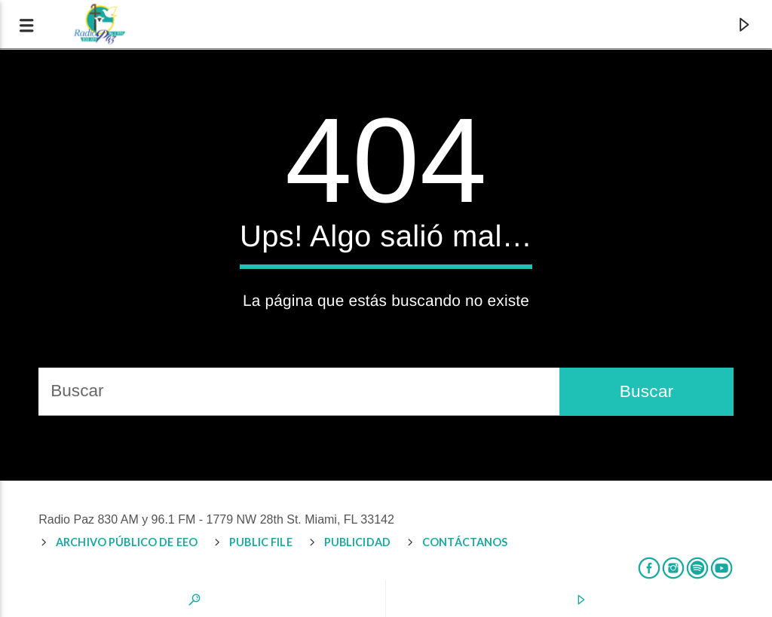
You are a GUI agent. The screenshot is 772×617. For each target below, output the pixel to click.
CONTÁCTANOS (465, 542)
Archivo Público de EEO (127, 542)
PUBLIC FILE (261, 542)
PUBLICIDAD (357, 542)
